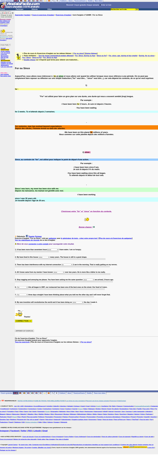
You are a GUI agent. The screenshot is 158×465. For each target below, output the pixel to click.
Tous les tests (144, 419)
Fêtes (21, 411)
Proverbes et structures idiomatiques (109, 417)
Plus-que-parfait (32, 417)
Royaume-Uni (21, 419)
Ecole (109, 409)
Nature (100, 414)
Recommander (5, 60)
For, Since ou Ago (50, 57)
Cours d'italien (69, 436)
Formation (10, 411)
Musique (66, 414)
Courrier (75, 409)
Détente (35, 9)
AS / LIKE (20, 406)
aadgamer (52, 238)
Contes (39, 409)
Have (77, 411)
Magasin (2, 414)
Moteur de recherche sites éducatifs (25, 439)
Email (45, 431)
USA (23, 422)
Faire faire (132, 409)
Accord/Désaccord (40, 406)
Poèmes (65, 417)
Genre (26, 411)
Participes (149, 414)
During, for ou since (146, 56)
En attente (115, 409)
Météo (95, 414)
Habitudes (62, 411)
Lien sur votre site (6, 66)
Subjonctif (57, 419)
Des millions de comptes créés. (5, 21)
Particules (3, 417)
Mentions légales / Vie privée (22, 447)
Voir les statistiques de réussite (27, 240)
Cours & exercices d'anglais (43, 15)
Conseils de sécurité (65, 444)
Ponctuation (49, 417)
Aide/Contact (5, 49)
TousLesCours (79, 393)
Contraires (55, 409)
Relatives (13, 419)
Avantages (3, 25)
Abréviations (29, 406)
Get (30, 411)
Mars (36, 414)
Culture (62, 393)
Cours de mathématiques (43, 436)
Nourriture (123, 414)
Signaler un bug (6, 62)
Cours (2, 9)
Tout (151, 419)
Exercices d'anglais (63, 15)
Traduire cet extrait (7, 63)
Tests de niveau (108, 419)
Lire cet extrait (5, 53)
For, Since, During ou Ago (85, 56)
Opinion (136, 414)
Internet (111, 411)
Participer (19, 9)
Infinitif (105, 411)
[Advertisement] (86, 32)
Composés (154, 406)
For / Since (26, 57)
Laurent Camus (13, 444)
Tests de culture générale (110, 436)
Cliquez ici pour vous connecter (6, 16)
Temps (99, 419)
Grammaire (41, 411)
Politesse (41, 417)
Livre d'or (4, 54)
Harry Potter (70, 411)
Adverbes (63, 406)
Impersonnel (98, 411)
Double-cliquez (30, 60)
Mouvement (58, 414)
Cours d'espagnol (57, 436)
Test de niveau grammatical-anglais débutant (56, 56)
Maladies (30, 414)
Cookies (34, 447)
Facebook (14, 431)
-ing (15, 406)
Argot (88, 406)
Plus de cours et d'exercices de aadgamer (115, 238)
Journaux (129, 411)
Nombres (111, 414)
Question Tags (4, 419)
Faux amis (146, 409)
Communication (129, 406)
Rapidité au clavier (137, 436)
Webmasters (5, 65)
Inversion (118, 411)
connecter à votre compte (38, 244)
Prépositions (126, 417)
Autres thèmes (91, 53)
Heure (82, 411)
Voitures (50, 422)
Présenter (140, 417)
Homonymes (89, 411)
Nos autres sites (5, 76)
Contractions (47, 409)
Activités (49, 406)
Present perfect (74, 417)
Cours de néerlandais (94, 436)
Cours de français (28, 436)
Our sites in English (62, 439)
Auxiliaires (104, 406)
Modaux (47, 414)
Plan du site (4, 57)
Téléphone (17, 422)
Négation (130, 414)
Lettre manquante (138, 411)
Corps (62, 409)
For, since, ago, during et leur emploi (123, 56)
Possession (58, 417)
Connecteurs (32, 409)
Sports (42, 419)
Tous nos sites (99, 393)
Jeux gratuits (4, 74)
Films (152, 409)
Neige (105, 414)
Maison (8, 414)
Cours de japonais (125, 436)
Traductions (4, 422)
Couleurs (68, 409)
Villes (44, 422)
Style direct (49, 419)
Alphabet (70, 406)
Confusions (13, 409)
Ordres (143, 414)
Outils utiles (41, 439)
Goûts (34, 411)
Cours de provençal (6, 439)
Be (110, 406)
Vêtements (63, 422)
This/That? (135, 419)
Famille (139, 409)
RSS (30, 431)
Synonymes (92, 419)
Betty (114, 406)
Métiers (89, 414)
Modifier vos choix (44, 447)
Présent (133, 417)
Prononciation (91, 417)
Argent (83, 406)
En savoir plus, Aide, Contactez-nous (30, 444)
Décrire (104, 409)
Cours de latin (149, 436)
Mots (52, 414)
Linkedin (37, 431)
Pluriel (24, 417)
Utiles (49, 9)
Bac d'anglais (50, 439)
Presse (3, 59)
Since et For (37, 57)
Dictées (98, 409)
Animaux (77, 406)
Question (154, 417)
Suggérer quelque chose (80, 419)
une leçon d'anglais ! (6, 39)
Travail (11, 422)
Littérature (148, 411)
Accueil (3, 48)
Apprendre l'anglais (22, 15)
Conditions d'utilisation (50, 444)
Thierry (128, 419)
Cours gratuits (6, 393)
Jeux (69, 393)
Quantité (147, 417)
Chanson (119, 406)
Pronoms (83, 417)
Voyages (56, 422)
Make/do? (24, 414)
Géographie (54, 411)
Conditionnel (5, 409)
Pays (19, 417)
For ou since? (79, 53)
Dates (85, 409)
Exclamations (124, 409)
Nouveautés (4, 56)
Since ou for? (102, 56)
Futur (16, 411)
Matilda (41, 414)
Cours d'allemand (80, 436)
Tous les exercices (22, 342)
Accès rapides (5, 51)
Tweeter (32, 236)
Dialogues (91, 409)
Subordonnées (66, 419)
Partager (38, 236)
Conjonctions (23, 409)
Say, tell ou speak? (33, 419)
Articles (93, 406)
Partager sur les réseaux (8, 450)
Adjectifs (56, 406)
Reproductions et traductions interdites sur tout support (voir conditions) (96, 444)
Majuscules (15, 414)
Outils (89, 393)
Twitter (24, 431)
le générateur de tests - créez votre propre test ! (79, 238)
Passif (9, 417)
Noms (117, 414)
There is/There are (119, 419)
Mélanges (73, 414)
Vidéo (40, 422)
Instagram (4, 431)
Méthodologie (81, 414)
